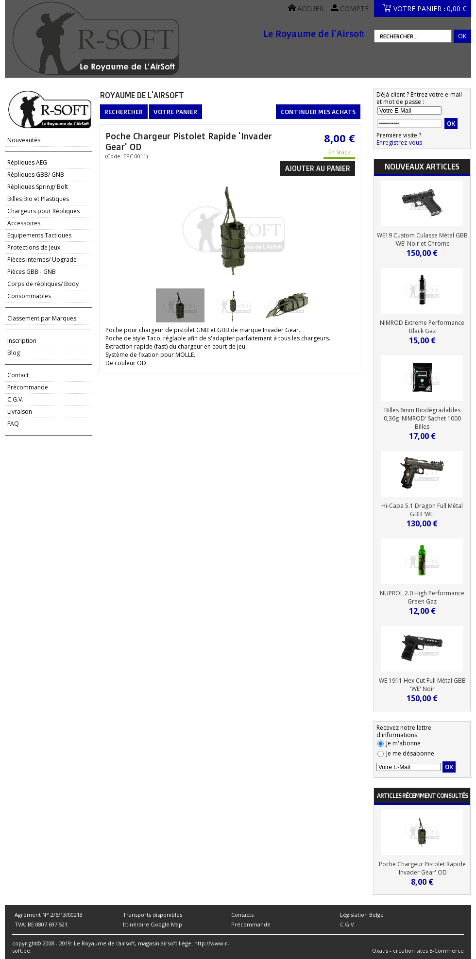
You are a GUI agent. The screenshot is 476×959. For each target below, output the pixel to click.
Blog (13, 353)
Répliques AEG (27, 162)
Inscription (21, 340)
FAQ (13, 424)
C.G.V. (15, 399)
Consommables (29, 296)
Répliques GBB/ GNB (35, 174)
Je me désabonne (410, 753)
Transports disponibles (152, 914)
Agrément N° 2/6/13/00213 (49, 914)
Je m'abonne (403, 743)
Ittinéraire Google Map (152, 924)
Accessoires (23, 223)
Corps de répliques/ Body (43, 284)
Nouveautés (23, 140)
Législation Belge (362, 914)
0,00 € (456, 8)
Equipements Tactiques (39, 235)
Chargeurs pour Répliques (43, 211)
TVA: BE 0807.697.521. (42, 924)
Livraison (19, 411)
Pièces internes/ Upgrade (42, 259)
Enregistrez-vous (399, 142)
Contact (18, 375)
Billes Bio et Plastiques (38, 199)
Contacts (242, 914)
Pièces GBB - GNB (31, 272)
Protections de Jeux (33, 247)
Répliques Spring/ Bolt (37, 187)
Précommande (27, 387)
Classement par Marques (41, 318)
